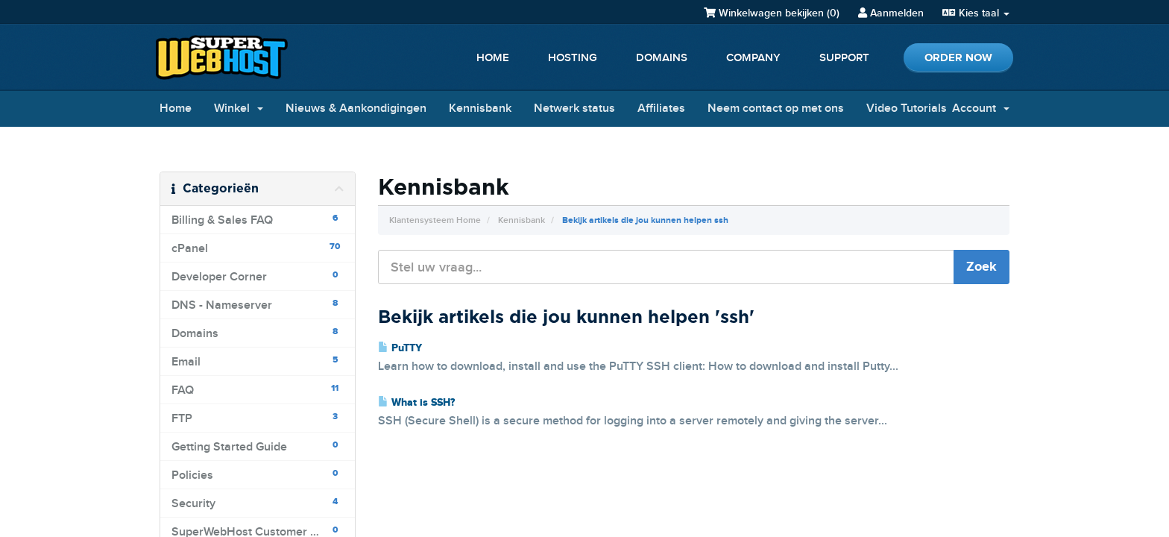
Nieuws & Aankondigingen (356, 108)
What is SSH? (416, 402)
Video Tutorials (906, 108)
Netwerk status (574, 108)
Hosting (572, 58)
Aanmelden (891, 13)
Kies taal (975, 13)
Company (753, 58)
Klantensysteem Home (435, 220)
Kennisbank (480, 108)
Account (980, 108)
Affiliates (661, 108)
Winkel (238, 108)
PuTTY (400, 348)
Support (844, 58)
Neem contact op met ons (776, 108)
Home (492, 58)
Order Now (958, 58)
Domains (661, 58)
